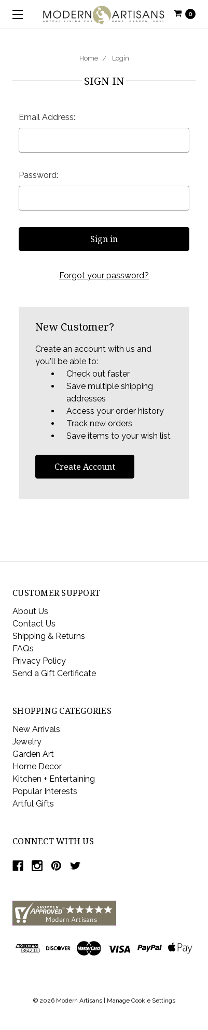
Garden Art (33, 754)
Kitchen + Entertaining (53, 779)
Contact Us (34, 624)
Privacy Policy (39, 661)
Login (120, 58)
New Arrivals (36, 729)
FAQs (23, 648)
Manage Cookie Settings (141, 1000)
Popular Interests (44, 791)
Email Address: (47, 117)
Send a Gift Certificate (54, 673)
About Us (30, 611)
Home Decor (37, 766)
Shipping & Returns (48, 636)
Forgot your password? (104, 275)
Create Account (84, 466)
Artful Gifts (33, 804)
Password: (38, 175)
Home (88, 58)
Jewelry (26, 742)
